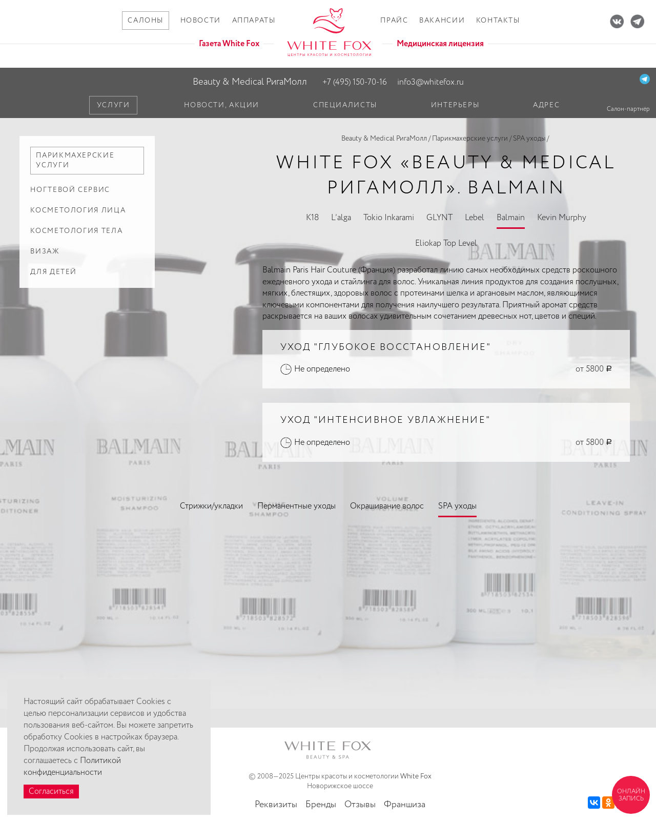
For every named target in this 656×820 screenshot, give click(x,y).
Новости (200, 20)
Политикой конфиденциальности (72, 766)
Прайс (394, 20)
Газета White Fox (229, 44)
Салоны (145, 20)
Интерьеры (455, 105)
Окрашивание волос (387, 506)
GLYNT (439, 218)
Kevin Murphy (561, 218)
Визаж (44, 251)
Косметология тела (76, 231)
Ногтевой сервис (70, 190)
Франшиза (404, 804)
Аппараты (254, 20)
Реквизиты (276, 804)
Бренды (320, 804)
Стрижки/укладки (211, 506)
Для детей (53, 272)
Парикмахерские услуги (470, 138)
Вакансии (442, 20)
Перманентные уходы (296, 506)
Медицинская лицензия (440, 44)
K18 (312, 218)
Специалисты (345, 105)
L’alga (341, 218)
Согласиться (51, 791)
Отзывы (360, 804)
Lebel (474, 218)
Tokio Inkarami (388, 218)
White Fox (416, 776)
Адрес (546, 105)
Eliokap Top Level (446, 243)
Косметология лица (78, 210)
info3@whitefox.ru (430, 82)
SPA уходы (529, 138)
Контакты (498, 20)
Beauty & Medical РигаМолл (250, 82)
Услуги (113, 105)
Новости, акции (221, 105)
